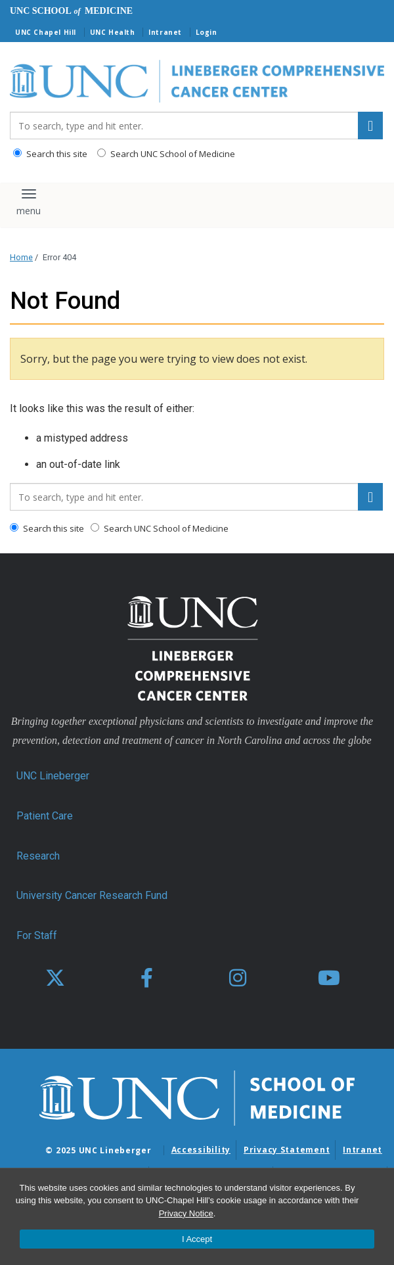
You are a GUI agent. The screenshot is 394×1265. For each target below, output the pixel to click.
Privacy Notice (186, 1213)
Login (206, 32)
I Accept (197, 1239)
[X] (55, 978)
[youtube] (329, 978)
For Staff (36, 935)
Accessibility (200, 1149)
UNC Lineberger (52, 776)
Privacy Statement (287, 1149)
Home (21, 257)
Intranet (165, 32)
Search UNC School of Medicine (166, 154)
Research (38, 856)
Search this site (50, 154)
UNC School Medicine (71, 11)
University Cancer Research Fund (91, 895)
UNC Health (112, 32)
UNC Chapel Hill (45, 32)
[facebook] (146, 978)
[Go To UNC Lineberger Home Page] (197, 82)
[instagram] (237, 978)
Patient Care (44, 816)
